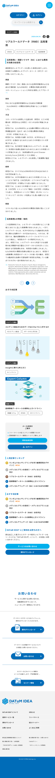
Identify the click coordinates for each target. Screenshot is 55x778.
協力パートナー (34, 722)
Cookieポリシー (33, 741)
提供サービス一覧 (8, 717)
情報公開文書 (5, 749)
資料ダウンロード (27, 552)
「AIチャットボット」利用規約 (37, 745)
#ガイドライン (35, 413)
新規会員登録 (27, 440)
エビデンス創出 (12, 32)
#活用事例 (41, 52)
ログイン (37, 15)
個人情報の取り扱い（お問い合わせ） (39, 737)
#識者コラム (11, 413)
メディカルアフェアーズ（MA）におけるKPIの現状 (29, 486)
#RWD (9, 52)
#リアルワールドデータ (25, 52)
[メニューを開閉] (49, 5)
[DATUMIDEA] (10, 5)
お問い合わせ (24, 655)
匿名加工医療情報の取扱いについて (11, 737)
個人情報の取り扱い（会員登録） (11, 741)
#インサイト (11, 372)
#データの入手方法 (30, 331)
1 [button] (7, 93)
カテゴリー (18, 15)
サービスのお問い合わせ (27, 546)
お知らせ (32, 712)
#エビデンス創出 (13, 331)
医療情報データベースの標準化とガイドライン (27, 481)
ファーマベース (34, 717)
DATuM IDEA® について (10, 712)
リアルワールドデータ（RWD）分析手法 (25, 476)
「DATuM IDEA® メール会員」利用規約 (12, 745)
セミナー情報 (24, 682)
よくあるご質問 (34, 728)
